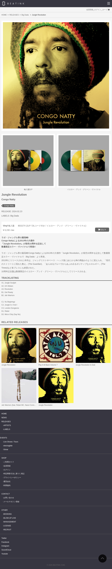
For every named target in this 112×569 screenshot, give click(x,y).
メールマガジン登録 (11, 502)
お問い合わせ (9, 498)
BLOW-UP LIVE (10, 518)
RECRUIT (7, 530)
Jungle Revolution (8, 365)
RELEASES (14, 15)
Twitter (4, 538)
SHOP (3, 458)
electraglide (8, 446)
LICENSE (7, 526)
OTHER (4, 510)
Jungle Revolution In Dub (85, 365)
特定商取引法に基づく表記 (14, 474)
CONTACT (5, 494)
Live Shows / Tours (11, 442)
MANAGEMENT (10, 522)
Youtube (4, 554)
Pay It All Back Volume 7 (47, 365)
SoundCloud (6, 550)
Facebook (5, 542)
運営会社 (7, 481)
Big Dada (25, 15)
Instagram (5, 546)
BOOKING (8, 514)
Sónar (6, 449)
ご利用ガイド (9, 462)
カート (104, 10)
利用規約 (7, 485)
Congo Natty (9, 206)
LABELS (7, 429)
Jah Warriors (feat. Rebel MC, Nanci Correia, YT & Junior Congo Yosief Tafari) (31, 405)
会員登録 (89, 10)
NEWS (4, 418)
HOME (4, 15)
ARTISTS (7, 425)
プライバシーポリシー (12, 478)
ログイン (97, 10)
